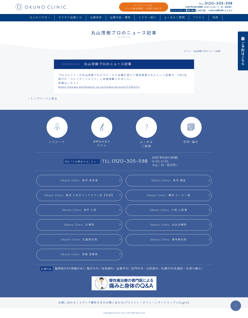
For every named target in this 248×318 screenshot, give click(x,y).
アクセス (199, 17)
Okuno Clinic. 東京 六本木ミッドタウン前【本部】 (79, 195)
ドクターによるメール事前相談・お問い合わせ (143, 7)
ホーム (187, 51)
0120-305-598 (130, 161)
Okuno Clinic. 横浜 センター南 (168, 195)
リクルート (57, 130)
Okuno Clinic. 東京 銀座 (168, 180)
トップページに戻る (42, 98)
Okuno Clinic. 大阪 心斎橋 (168, 210)
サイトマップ (167, 302)
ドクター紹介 (147, 17)
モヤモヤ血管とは (70, 17)
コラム (101, 132)
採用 (215, 17)
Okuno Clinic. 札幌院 (79, 224)
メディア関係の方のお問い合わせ (101, 302)
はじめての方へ (40, 17)
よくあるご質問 (174, 17)
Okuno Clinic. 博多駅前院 (168, 239)
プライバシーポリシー (140, 302)
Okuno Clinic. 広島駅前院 (79, 239)
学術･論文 (191, 130)
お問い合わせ (67, 302)
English (184, 302)
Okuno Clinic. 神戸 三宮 (79, 210)
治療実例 (96, 17)
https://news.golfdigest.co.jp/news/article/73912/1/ (99, 87)
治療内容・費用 (120, 17)
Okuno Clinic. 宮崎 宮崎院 (79, 254)
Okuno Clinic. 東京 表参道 (79, 180)
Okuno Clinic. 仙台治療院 (168, 224)
